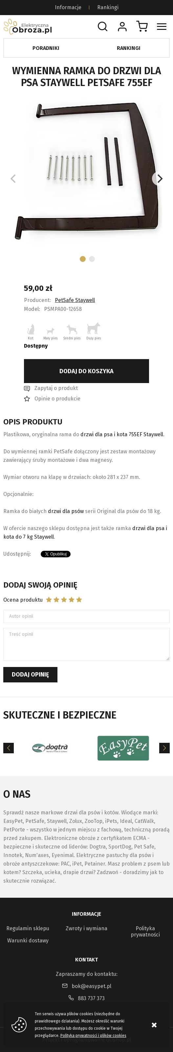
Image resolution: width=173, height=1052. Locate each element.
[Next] (159, 178)
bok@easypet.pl (91, 986)
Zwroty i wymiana (86, 928)
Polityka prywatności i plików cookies (93, 1035)
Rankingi (108, 7)
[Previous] (8, 748)
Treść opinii (21, 634)
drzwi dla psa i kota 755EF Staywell (121, 434)
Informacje (68, 7)
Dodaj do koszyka (86, 371)
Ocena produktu (23, 600)
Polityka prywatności (145, 931)
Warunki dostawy (28, 940)
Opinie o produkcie (57, 399)
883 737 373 (91, 998)
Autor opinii (21, 616)
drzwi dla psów (66, 511)
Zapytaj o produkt (56, 388)
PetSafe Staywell (75, 300)
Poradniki (45, 48)
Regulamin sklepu (27, 928)
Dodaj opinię (30, 674)
